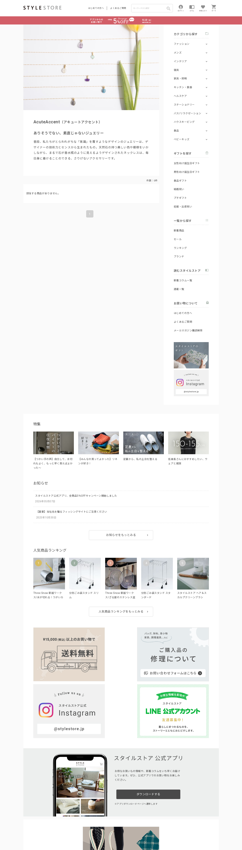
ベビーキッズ (182, 139)
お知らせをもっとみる (121, 535)
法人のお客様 (74, 827)
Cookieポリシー (101, 835)
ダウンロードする (148, 715)
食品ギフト (180, 180)
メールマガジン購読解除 (188, 330)
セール (178, 239)
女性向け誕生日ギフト (187, 163)
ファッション (182, 43)
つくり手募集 (92, 827)
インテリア (180, 61)
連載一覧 (179, 289)
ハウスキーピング (184, 121)
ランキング (180, 248)
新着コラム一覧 (183, 280)
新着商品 (179, 230)
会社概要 (143, 835)
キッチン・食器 (183, 87)
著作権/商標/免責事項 (35, 841)
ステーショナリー (184, 104)
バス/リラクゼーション (187, 113)
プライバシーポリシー (46, 835)
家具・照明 (180, 78)
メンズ (178, 52)
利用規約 (27, 835)
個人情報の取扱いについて (76, 835)
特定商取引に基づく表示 (124, 835)
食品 (176, 130)
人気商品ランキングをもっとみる (121, 611)
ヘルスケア (180, 96)
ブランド (179, 256)
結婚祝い (179, 189)
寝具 (176, 70)
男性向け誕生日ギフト (187, 172)
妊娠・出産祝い (183, 206)
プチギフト (180, 197)
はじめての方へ (96, 8)
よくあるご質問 (118, 8)
